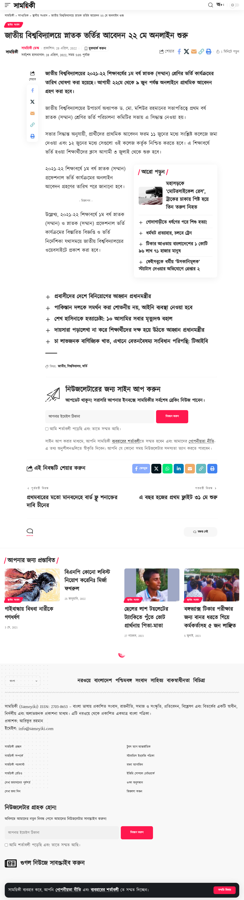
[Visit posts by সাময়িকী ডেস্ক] (12, 51)
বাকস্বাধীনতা (178, 681)
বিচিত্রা (199, 681)
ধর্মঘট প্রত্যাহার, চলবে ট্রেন (169, 233)
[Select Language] (23, 680)
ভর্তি (84, 366)
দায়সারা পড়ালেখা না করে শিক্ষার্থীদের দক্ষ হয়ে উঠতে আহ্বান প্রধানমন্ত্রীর (129, 330)
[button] (225, 890)
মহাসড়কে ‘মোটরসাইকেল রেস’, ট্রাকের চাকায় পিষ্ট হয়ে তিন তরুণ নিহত (187, 195)
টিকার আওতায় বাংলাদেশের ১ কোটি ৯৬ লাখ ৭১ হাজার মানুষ (173, 248)
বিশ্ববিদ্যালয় (74, 366)
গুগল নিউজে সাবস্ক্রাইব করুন (52, 863)
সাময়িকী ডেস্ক (30, 48)
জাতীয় (62, 366)
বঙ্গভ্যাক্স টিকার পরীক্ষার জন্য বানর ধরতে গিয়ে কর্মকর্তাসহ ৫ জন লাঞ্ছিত (210, 617)
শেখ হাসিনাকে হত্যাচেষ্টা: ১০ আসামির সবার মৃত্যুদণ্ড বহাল (113, 319)
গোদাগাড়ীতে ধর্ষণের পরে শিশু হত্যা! (176, 222)
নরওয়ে (84, 681)
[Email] (194, 51)
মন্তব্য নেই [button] (200, 532)
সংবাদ (141, 681)
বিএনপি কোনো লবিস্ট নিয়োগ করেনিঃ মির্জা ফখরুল (87, 580)
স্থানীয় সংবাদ (14, 25)
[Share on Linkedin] (179, 468)
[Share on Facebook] (179, 51)
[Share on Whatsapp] (168, 468)
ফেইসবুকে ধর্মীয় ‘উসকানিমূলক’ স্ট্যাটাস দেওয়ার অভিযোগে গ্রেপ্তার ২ (169, 266)
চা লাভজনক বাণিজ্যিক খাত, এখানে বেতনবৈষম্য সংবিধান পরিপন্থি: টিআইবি (131, 342)
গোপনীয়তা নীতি (68, 890)
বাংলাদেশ (103, 681)
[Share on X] (186, 51)
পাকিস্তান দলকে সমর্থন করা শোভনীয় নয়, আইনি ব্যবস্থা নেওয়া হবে (123, 308)
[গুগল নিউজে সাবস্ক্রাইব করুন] (11, 863)
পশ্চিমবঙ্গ (123, 681)
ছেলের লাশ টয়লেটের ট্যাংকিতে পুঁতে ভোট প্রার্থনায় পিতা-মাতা (146, 617)
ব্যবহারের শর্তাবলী (105, 890)
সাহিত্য (157, 681)
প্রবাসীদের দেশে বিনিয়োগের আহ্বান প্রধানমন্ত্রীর (102, 297)
